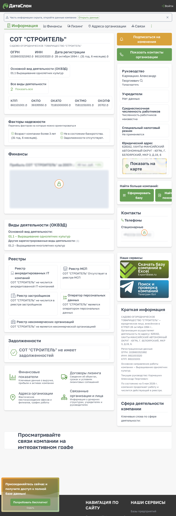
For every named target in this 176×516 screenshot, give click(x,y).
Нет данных (131, 98)
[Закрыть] (167, 17)
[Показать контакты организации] (144, 54)
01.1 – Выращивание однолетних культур (39, 236)
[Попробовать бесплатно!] (30, 502)
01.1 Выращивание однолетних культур (37, 73)
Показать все (24, 89)
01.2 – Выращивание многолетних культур (36, 245)
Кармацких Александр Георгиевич (139, 78)
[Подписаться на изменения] (144, 39)
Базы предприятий (143, 511)
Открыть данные (89, 17)
